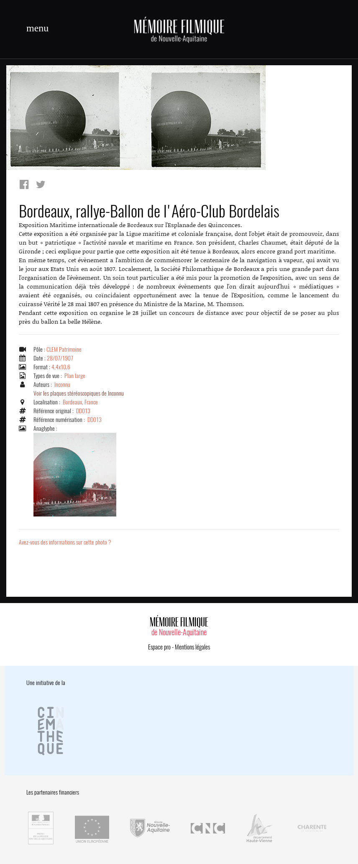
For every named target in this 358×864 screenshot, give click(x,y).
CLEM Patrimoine (64, 349)
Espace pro (159, 647)
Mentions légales (192, 647)
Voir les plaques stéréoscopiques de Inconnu (78, 393)
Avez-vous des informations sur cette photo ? (65, 542)
